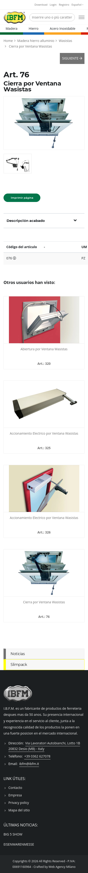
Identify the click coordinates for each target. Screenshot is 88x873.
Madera (11, 28)
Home (8, 40)
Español (78, 4)
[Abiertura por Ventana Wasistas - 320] (44, 319)
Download (40, 4)
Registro (64, 4)
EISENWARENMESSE (19, 844)
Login (53, 4)
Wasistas (65, 40)
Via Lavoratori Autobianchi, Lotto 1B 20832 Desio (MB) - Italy (44, 746)
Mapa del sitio (19, 810)
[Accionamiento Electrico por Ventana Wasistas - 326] (44, 488)
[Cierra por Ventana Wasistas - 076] (44, 572)
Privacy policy (18, 802)
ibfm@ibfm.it (29, 763)
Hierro (33, 28)
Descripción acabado (42, 220)
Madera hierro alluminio (35, 40)
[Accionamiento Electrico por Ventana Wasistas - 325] (44, 404)
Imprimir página (22, 197)
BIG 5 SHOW (13, 834)
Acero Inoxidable (62, 28)
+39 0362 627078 (37, 756)
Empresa (15, 795)
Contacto (15, 787)
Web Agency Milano (62, 867)
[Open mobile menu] (81, 17)
